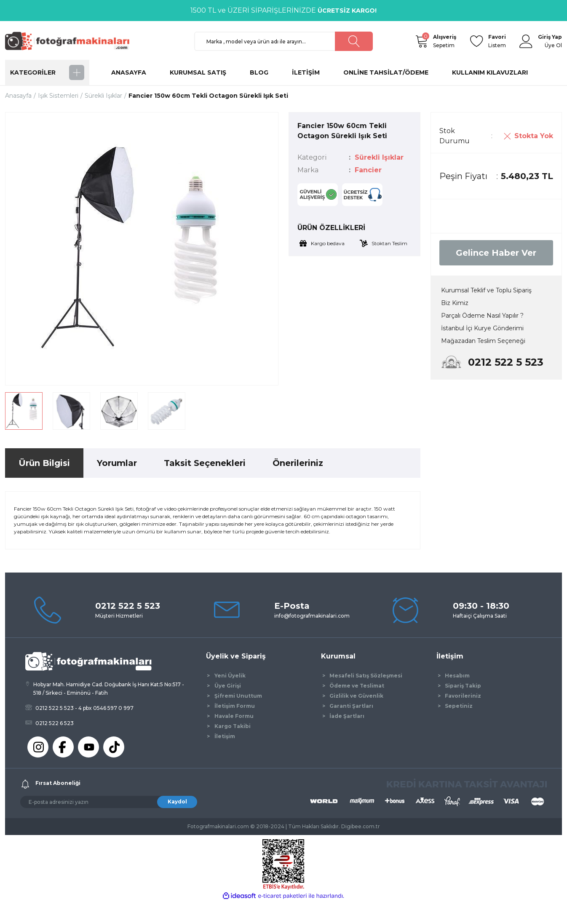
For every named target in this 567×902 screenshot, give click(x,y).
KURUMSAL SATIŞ (198, 72)
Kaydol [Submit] (177, 801)
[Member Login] (526, 41)
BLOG (259, 72)
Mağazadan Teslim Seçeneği (483, 341)
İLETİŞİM (306, 72)
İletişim (224, 736)
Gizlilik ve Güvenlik (356, 696)
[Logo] (71, 40)
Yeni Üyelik (230, 675)
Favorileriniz (463, 696)
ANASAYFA (128, 72)
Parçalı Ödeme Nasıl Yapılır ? (482, 315)
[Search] (283, 41)
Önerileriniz (298, 463)
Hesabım (457, 675)
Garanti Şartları (351, 706)
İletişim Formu (234, 706)
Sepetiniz (459, 706)
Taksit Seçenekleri (205, 463)
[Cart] (421, 41)
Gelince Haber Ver (496, 253)
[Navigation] (47, 72)
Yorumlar (117, 463)
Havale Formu (234, 716)
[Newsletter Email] (108, 802)
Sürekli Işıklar (379, 157)
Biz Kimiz (454, 303)
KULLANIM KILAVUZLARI (490, 72)
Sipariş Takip (463, 686)
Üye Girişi (227, 686)
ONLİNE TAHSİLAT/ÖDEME (385, 72)
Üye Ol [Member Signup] (553, 45)
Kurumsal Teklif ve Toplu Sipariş (486, 290)
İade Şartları (346, 716)
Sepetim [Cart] (444, 40)
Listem (497, 40)
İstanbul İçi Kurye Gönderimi (482, 328)
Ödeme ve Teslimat (356, 686)
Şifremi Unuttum (238, 696)
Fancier (368, 170)
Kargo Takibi (232, 726)
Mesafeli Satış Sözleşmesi (365, 675)
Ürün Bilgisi (44, 463)
